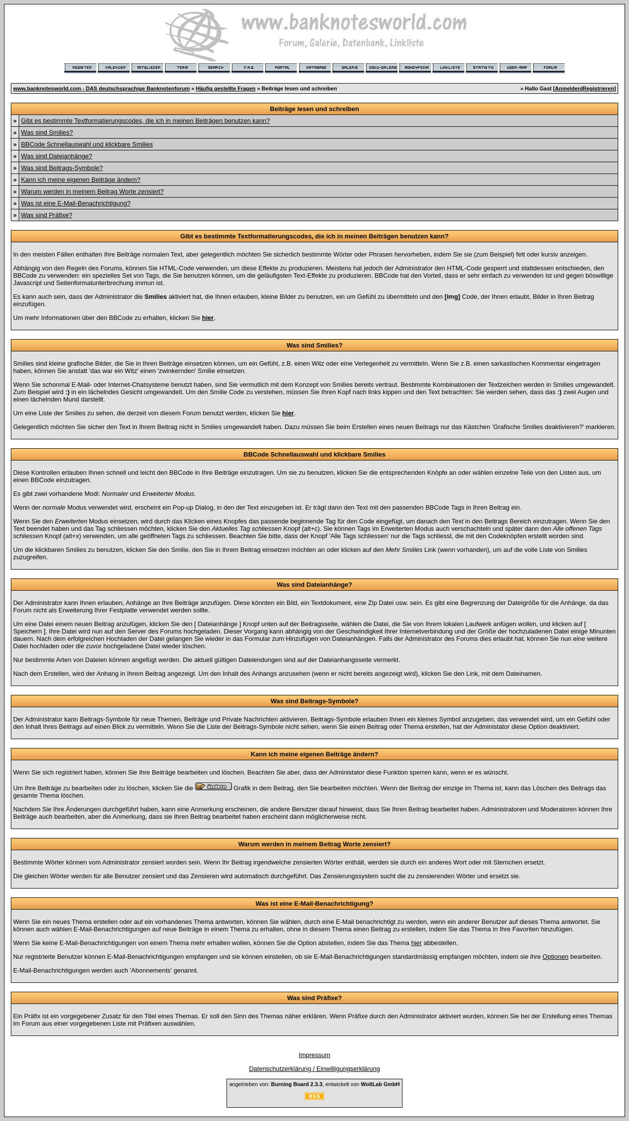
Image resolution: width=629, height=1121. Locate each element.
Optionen (556, 956)
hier (416, 943)
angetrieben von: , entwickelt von (314, 1084)
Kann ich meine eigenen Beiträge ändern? (81, 179)
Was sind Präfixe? (46, 215)
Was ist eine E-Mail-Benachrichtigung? (76, 203)
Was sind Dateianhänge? (56, 156)
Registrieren (598, 88)
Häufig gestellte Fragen (226, 88)
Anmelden (568, 88)
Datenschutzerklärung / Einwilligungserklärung (314, 1068)
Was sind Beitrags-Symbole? (62, 168)
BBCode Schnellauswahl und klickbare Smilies (87, 144)
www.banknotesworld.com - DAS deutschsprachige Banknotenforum (101, 88)
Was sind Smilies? (47, 132)
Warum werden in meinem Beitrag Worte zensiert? (92, 191)
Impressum (314, 1055)
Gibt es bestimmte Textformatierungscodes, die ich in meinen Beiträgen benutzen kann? (145, 120)
